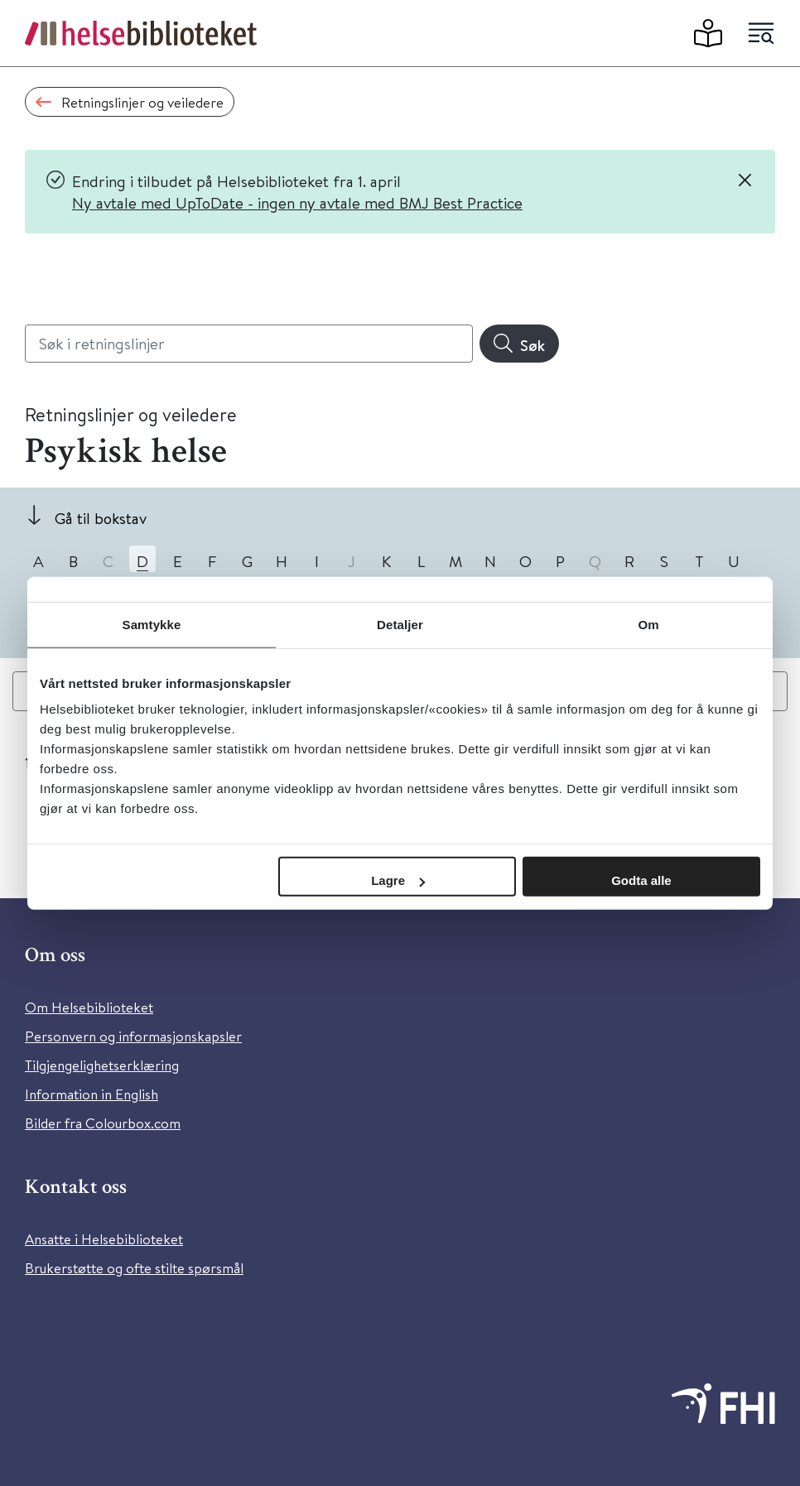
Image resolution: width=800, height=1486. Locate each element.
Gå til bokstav (101, 517)
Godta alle (641, 880)
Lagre (398, 880)
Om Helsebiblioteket (89, 1007)
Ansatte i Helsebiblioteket (104, 1238)
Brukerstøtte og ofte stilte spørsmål (134, 1267)
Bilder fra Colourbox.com (103, 1123)
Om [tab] (648, 624)
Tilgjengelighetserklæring (102, 1065)
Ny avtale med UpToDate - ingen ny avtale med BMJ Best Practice (297, 202)
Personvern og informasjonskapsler (133, 1036)
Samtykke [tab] (152, 624)
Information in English (91, 1094)
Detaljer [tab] (400, 624)
